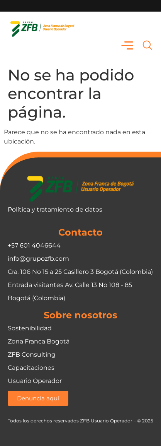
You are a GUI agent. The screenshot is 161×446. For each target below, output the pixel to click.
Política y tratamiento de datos (55, 209)
